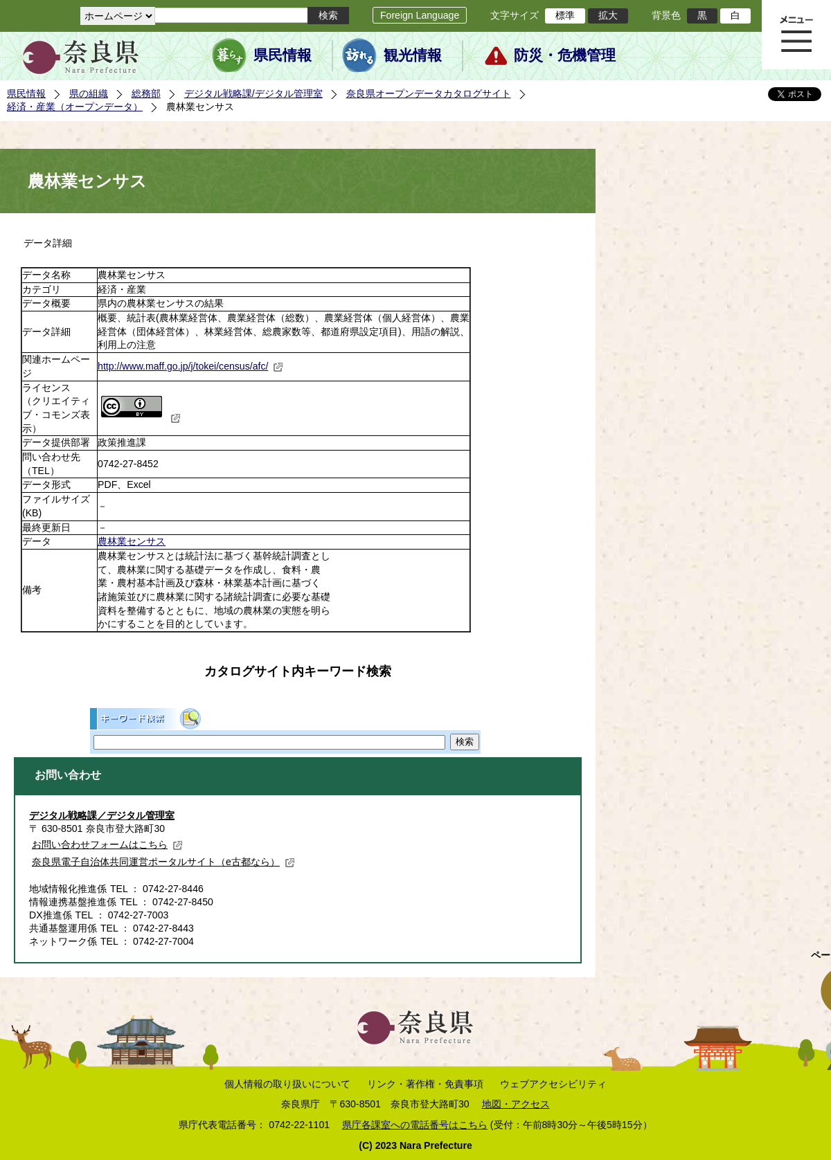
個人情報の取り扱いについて (287, 1083)
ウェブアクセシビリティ (553, 1083)
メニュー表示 (796, 34)
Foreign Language (419, 15)
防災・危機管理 (565, 55)
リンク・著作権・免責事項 (425, 1083)
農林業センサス (132, 541)
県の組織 (88, 93)
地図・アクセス (516, 1103)
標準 (565, 15)
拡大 (608, 15)
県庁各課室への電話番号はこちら (415, 1124)
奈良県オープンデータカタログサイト (428, 93)
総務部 (146, 93)
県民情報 (282, 55)
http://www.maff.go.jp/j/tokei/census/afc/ (190, 366)
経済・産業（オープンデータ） (75, 106)
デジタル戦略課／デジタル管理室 (102, 815)
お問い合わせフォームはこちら (107, 844)
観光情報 (413, 55)
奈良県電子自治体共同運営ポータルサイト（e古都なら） (163, 861)
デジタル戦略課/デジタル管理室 (253, 93)
